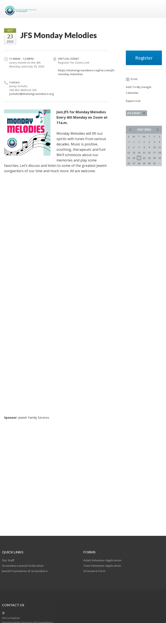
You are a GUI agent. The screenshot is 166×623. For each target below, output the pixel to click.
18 (159, 152)
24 (154, 158)
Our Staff (8, 560)
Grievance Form (94, 571)
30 (149, 163)
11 (159, 147)
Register (144, 57)
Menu (157, 9)
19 (128, 158)
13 (133, 152)
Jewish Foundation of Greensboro (24, 571)
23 (149, 158)
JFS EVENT (136, 113)
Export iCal (133, 101)
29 (144, 163)
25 (159, 158)
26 (128, 163)
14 (139, 152)
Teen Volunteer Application (102, 566)
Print (131, 79)
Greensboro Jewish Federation (23, 566)
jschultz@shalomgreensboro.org (31, 94)
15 (144, 152)
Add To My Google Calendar (138, 90)
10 (154, 147)
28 (139, 163)
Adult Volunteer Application (102, 560)
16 (149, 152)
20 (133, 158)
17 (154, 152)
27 (133, 163)
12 (128, 152)
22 (144, 158)
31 (154, 163)
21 (139, 158)
